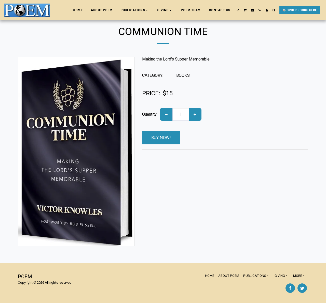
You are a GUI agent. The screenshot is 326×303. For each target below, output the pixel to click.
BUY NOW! (161, 137)
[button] (135, 10)
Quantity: (149, 114)
